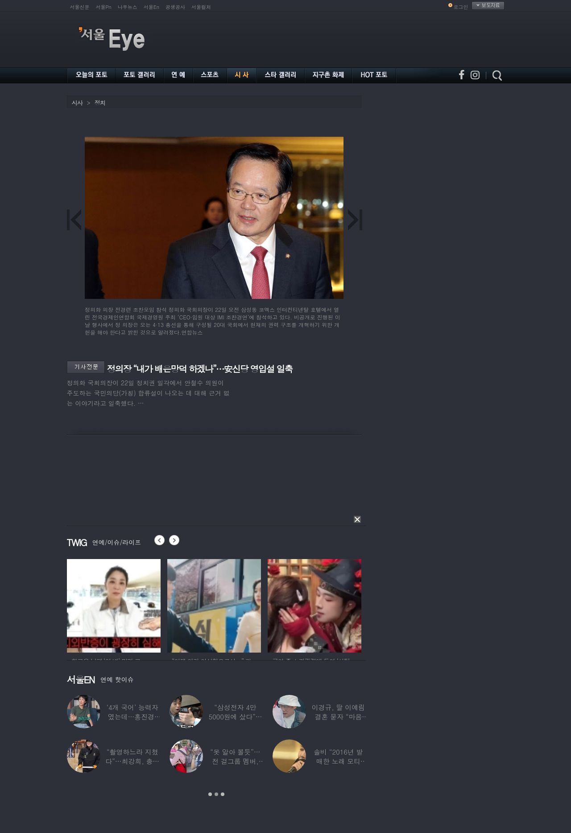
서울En (151, 7)
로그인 (461, 7)
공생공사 (175, 7)
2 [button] (216, 794)
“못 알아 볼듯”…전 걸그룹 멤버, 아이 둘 (235, 761)
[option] (114, 604)
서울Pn (104, 7)
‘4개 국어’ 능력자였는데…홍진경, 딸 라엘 (132, 716)
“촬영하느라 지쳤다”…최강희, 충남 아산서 (132, 761)
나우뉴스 (127, 7)
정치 (100, 102)
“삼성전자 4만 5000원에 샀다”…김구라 (235, 716)
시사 (77, 102)
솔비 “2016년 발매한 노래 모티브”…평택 (338, 761)
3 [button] (222, 794)
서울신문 (80, 7)
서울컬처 (201, 7)
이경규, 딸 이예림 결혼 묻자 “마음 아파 (337, 716)
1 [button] (210, 794)
